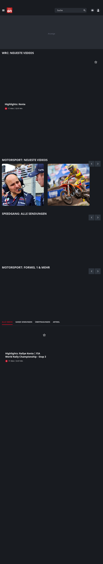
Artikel (56, 322)
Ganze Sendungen (23, 322)
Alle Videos (7, 322)
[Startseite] (9, 10)
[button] (71, 10)
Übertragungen (42, 322)
